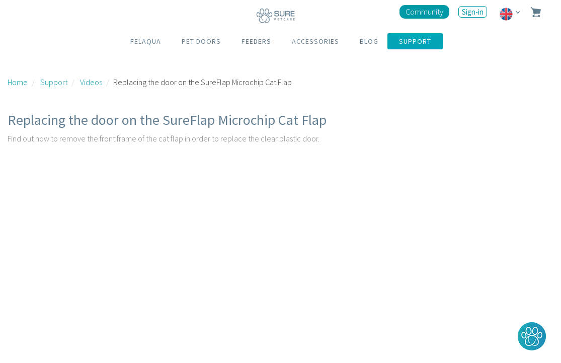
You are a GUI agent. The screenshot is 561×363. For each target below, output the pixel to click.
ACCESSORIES (315, 41)
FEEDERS (256, 41)
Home (18, 82)
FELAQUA (145, 41)
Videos (91, 82)
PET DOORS (201, 41)
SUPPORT (415, 41)
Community (424, 12)
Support (53, 82)
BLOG (369, 41)
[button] (532, 336)
